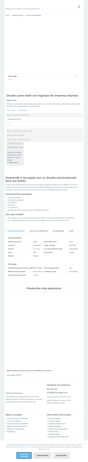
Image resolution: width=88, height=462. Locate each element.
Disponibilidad (58, 238)
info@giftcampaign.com (57, 400)
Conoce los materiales (14, 430)
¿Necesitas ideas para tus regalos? (18, 432)
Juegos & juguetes (17, 15)
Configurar (42, 455)
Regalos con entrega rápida (15, 438)
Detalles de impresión (38, 238)
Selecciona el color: (14, 126)
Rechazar (62, 455)
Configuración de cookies (23, 447)
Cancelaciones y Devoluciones (57, 438)
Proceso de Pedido (54, 430)
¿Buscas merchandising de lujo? (17, 435)
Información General (16, 238)
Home (7, 15)
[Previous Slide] (74, 76)
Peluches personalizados (33, 15)
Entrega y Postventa (54, 435)
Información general (54, 427)
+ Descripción (10, 117)
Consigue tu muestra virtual (56, 432)
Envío (71, 238)
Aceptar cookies (24, 455)
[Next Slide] (76, 76)
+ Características (22, 117)
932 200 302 (52, 396)
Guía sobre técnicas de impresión (17, 427)
